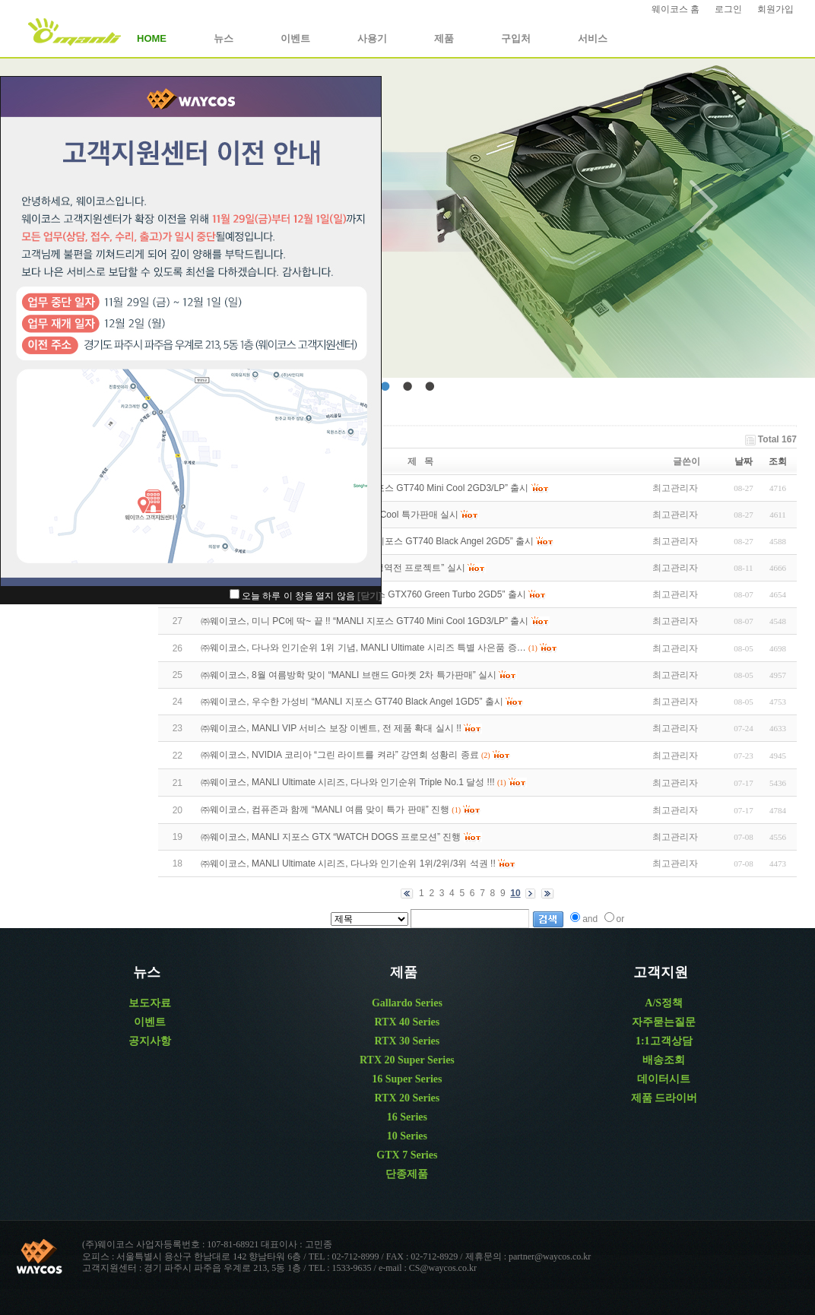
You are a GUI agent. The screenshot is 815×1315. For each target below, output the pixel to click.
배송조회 (663, 1060)
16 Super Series (407, 1079)
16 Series (407, 1117)
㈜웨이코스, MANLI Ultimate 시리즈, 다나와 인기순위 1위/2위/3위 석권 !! (348, 863)
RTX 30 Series (406, 1041)
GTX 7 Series (406, 1155)
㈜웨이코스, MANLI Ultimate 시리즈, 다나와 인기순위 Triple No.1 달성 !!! (347, 782)
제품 (444, 38)
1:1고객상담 (664, 1041)
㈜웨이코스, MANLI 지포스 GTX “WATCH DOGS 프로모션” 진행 (331, 837)
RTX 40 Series (406, 1022)
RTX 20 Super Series (407, 1060)
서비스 (592, 38)
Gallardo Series (407, 1003)
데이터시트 (663, 1079)
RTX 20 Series (406, 1098)
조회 (778, 461)
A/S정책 (664, 1003)
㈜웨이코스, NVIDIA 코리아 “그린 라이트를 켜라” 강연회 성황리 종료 (339, 754)
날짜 (743, 461)
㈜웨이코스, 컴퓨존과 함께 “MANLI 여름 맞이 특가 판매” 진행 (325, 809)
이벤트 (295, 38)
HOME (151, 38)
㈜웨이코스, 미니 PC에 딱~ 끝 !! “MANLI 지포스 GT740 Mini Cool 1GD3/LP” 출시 (364, 621)
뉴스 (223, 38)
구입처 (516, 38)
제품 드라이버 (664, 1098)
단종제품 (406, 1174)
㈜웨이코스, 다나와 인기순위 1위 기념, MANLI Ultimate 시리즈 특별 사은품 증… (363, 647)
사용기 (372, 38)
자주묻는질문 (664, 1022)
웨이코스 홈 (675, 9)
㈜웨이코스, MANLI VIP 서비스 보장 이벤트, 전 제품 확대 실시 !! (331, 728)
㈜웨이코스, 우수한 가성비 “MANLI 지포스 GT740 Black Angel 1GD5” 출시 (352, 701)
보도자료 (149, 1003)
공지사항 (149, 1041)
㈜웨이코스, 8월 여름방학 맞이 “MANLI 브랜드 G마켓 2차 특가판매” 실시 (348, 675)
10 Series (407, 1136)
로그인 (728, 9)
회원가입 (775, 9)
